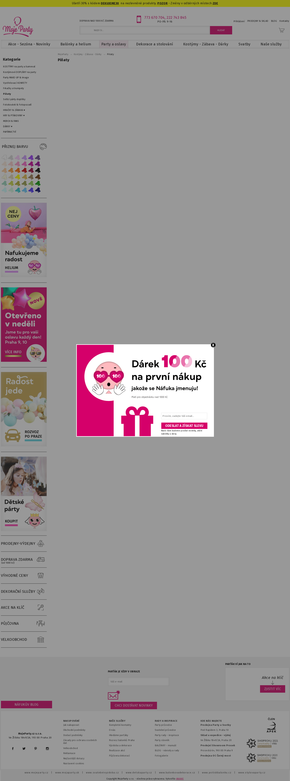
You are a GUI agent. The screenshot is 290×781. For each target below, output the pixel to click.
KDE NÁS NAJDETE (211, 720)
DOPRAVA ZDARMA (24, 560)
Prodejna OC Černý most (216, 755)
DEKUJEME (108, 3)
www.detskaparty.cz (139, 772)
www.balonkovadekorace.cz (177, 772)
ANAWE (180, 778)
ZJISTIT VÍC (272, 689)
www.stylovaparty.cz (251, 772)
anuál (173, 745)
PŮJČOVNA (24, 624)
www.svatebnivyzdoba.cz (102, 772)
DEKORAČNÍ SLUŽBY (24, 592)
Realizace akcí (117, 750)
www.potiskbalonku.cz (216, 772)
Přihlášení (239, 21)
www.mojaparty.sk (67, 772)
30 (117, 3)
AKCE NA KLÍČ (24, 608)
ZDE (215, 3)
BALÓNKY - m (162, 745)
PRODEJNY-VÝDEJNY (24, 544)
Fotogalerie (161, 755)
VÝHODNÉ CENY (24, 576)
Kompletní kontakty (120, 725)
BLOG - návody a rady (167, 750)
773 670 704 (154, 17)
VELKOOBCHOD (24, 640)
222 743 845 (176, 17)
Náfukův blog (27, 705)
